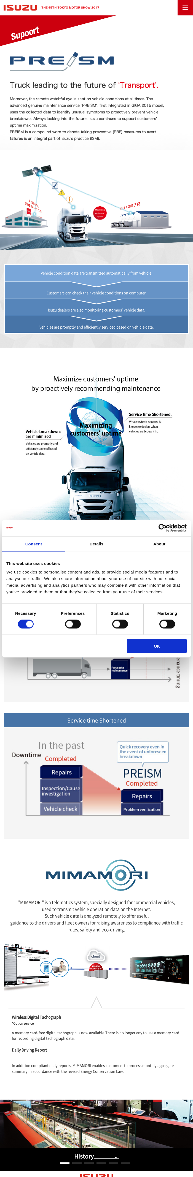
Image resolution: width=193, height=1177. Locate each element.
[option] (96, 1135)
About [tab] (159, 543)
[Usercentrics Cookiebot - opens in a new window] (162, 528)
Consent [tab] (33, 543)
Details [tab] (96, 543)
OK (157, 646)
